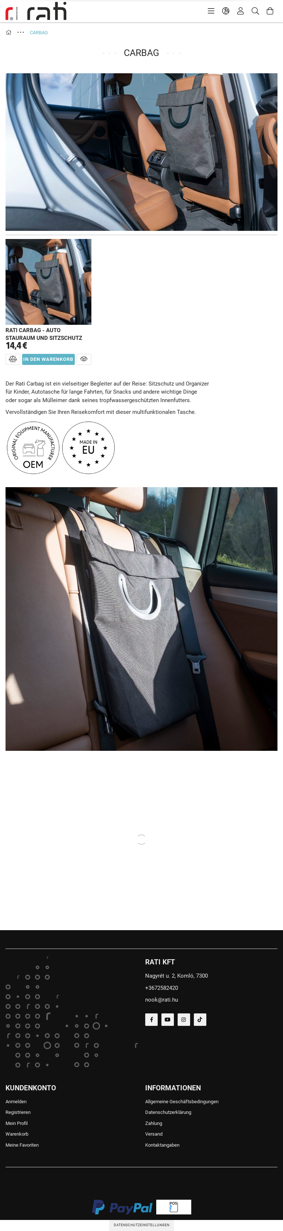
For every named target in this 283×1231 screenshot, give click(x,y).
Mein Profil (17, 1123)
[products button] (211, 11)
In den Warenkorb (48, 359)
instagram (184, 1019)
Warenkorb (17, 1134)
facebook (151, 1019)
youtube (167, 1019)
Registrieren (18, 1112)
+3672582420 (161, 988)
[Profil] (240, 11)
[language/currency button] (226, 11)
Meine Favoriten (22, 1145)
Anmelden (16, 1101)
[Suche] (255, 11)
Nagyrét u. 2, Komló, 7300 (176, 976)
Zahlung (153, 1123)
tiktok (200, 1019)
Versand (154, 1134)
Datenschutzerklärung (168, 1112)
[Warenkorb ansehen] (270, 11)
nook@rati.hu (161, 999)
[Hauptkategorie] (10, 32)
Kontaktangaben (162, 1145)
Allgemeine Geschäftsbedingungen (182, 1101)
